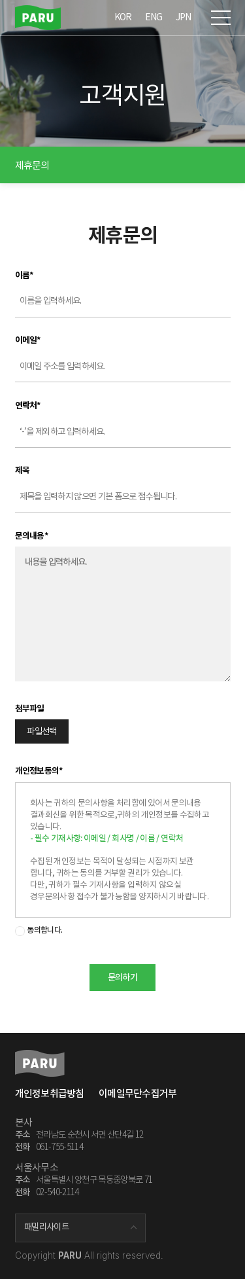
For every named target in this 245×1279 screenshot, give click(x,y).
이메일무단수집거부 (137, 1093)
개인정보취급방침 (49, 1093)
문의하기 (122, 977)
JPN (183, 17)
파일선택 (41, 731)
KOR (123, 17)
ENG (154, 17)
